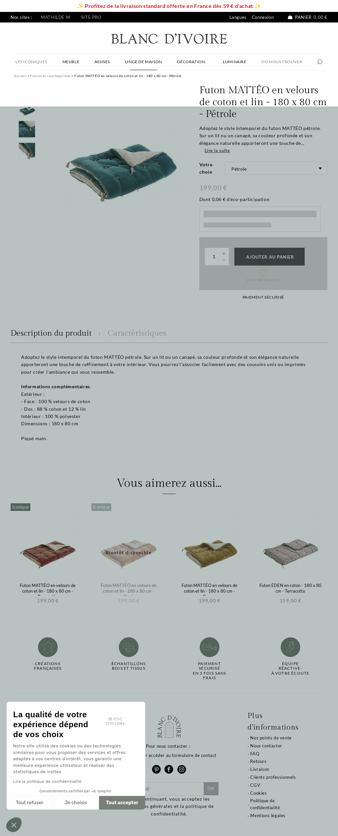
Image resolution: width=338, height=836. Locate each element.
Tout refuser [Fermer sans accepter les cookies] (29, 803)
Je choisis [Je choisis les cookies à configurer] (76, 803)
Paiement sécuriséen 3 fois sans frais (209, 670)
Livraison (259, 769)
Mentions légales (268, 815)
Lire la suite (217, 150)
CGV (255, 785)
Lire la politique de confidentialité (47, 781)
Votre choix (206, 168)
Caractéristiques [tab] (137, 333)
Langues (238, 17)
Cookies (258, 793)
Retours (258, 761)
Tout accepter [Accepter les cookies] (122, 803)
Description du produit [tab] (51, 333)
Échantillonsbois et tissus (129, 666)
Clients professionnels (273, 777)
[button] (14, 825)
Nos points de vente (270, 737)
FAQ (254, 753)
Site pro (91, 17)
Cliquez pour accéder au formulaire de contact (169, 755)
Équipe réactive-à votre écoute (290, 668)
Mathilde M (55, 17)
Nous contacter (266, 745)
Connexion (263, 17)
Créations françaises (47, 666)
